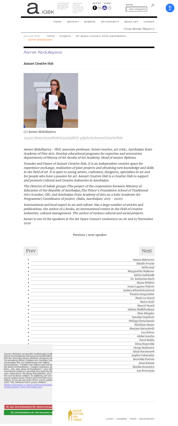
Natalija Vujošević (143, 317)
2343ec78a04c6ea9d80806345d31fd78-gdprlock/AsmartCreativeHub (73, 138)
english (107, 3)
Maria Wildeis (145, 282)
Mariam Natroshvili (142, 328)
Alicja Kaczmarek (143, 351)
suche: (130, 4)
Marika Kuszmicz (143, 366)
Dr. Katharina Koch (142, 278)
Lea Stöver (147, 332)
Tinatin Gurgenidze (142, 294)
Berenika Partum (143, 359)
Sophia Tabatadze (143, 355)
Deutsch (97, 3)
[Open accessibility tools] (170, 8)
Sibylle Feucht (145, 263)
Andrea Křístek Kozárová (138, 290)
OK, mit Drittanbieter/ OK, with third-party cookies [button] (34, 412)
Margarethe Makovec (141, 271)
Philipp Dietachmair (141, 321)
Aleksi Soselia (145, 336)
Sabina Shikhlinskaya (141, 309)
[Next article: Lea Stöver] (146, 251)
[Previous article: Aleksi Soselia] (31, 251)
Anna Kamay (146, 363)
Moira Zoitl (147, 301)
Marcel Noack (145, 305)
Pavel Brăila (146, 340)
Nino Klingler (145, 313)
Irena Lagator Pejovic (141, 286)
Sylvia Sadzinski (144, 275)
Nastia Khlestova (143, 259)
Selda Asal (147, 267)
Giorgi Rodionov (144, 347)
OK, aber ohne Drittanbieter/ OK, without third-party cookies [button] (34, 407)
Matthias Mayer (144, 324)
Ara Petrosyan (145, 370)
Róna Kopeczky (144, 343)
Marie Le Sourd (144, 298)
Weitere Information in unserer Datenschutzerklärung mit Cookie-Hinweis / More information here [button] (31, 386)
